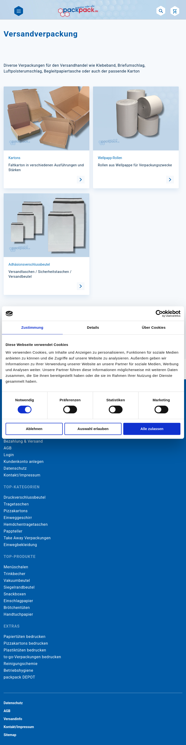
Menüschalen (16, 567)
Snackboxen (15, 594)
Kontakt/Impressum (22, 475)
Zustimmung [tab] (32, 327)
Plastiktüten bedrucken (25, 650)
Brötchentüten (17, 607)
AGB (8, 448)
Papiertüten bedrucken (25, 636)
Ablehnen (34, 429)
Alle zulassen (151, 429)
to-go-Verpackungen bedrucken (32, 657)
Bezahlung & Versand (23, 441)
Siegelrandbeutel (19, 587)
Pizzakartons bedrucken (26, 643)
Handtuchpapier (18, 614)
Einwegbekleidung (20, 544)
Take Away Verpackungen (27, 538)
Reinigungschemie (21, 663)
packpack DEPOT (19, 677)
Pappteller (13, 531)
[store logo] (78, 11)
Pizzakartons (16, 511)
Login (9, 455)
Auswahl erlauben (93, 429)
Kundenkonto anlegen (24, 461)
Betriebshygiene (18, 670)
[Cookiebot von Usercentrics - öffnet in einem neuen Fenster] (159, 313)
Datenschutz (15, 468)
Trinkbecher (14, 573)
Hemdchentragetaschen (26, 524)
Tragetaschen (16, 504)
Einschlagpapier (18, 601)
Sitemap (10, 735)
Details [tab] (93, 327)
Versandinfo (13, 719)
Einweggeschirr (18, 517)
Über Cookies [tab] (154, 327)
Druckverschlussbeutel (25, 497)
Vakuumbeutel (17, 580)
